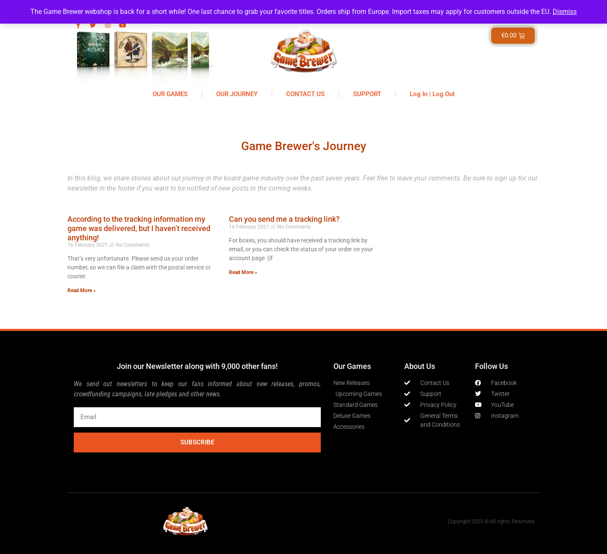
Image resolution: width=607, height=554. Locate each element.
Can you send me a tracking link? (284, 219)
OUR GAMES (170, 94)
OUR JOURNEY (237, 94)
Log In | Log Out (432, 94)
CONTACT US (305, 94)
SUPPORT (367, 94)
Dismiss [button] (565, 12)
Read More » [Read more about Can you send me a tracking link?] (243, 272)
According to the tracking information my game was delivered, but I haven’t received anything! (138, 228)
